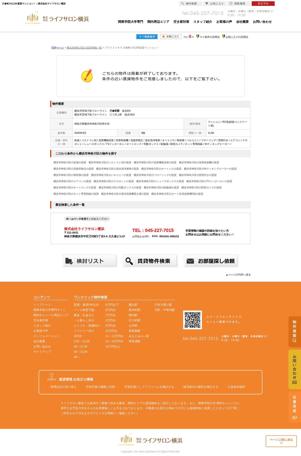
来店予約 (263, 3)
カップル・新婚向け (87, 325)
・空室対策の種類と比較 (99, 386)
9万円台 (110, 325)
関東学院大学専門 (130, 21)
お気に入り (214, 3)
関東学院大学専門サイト (49, 310)
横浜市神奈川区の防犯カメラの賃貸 (201, 187)
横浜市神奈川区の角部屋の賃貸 (71, 175)
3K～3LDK (81, 351)
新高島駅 (134, 330)
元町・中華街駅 (164, 310)
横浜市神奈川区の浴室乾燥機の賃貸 (199, 162)
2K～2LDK (81, 346)
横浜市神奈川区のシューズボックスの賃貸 (160, 181)
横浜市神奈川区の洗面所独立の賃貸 (74, 168)
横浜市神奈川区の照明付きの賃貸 (198, 175)
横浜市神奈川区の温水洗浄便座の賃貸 (117, 168)
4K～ (77, 357)
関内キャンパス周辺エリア (51, 315)
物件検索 (189, 3)
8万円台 (110, 320)
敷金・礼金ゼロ (84, 315)
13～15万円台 (114, 341)
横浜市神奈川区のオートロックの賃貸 (75, 187)
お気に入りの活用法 (237, 37)
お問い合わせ (262, 21)
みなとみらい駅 (139, 336)
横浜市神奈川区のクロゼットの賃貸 (114, 181)
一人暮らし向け (84, 320)
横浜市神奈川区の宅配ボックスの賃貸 (120, 187)
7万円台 (110, 315)
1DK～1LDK (82, 341)
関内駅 (133, 315)
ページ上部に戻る (281, 441)
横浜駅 (133, 304)
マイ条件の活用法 (210, 37)
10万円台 (111, 330)
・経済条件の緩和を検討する (199, 386)
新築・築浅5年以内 (86, 304)
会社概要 (242, 21)
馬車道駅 (134, 341)
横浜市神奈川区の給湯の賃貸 (70, 162)
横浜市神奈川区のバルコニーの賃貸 (111, 175)
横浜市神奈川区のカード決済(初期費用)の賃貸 (177, 193)
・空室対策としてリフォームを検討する (147, 386)
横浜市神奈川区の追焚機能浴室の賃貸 (155, 162)
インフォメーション (46, 336)
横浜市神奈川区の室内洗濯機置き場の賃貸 (125, 193)
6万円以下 (112, 304)
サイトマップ (42, 351)
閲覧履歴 (237, 3)
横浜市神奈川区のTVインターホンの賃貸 (209, 181)
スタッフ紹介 (202, 21)
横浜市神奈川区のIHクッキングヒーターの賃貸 (210, 168)
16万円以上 (112, 346)
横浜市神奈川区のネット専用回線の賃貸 (76, 193)
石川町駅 (134, 320)
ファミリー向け (84, 330)
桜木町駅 (134, 310)
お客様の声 (224, 21)
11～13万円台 (114, 336)
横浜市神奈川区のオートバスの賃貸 (161, 168)
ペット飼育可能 (84, 310)
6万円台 (110, 310)
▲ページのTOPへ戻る (238, 274)
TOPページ (57, 47)
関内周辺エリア (158, 21)
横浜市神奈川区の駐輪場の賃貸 (161, 187)
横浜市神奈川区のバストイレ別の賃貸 (110, 162)
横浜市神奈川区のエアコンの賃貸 (72, 181)
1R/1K (78, 336)
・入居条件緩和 (235, 386)
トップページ (42, 304)
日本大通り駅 (163, 304)
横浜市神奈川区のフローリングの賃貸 (155, 175)
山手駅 (133, 325)
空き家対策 (181, 21)
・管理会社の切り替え (62, 386)
